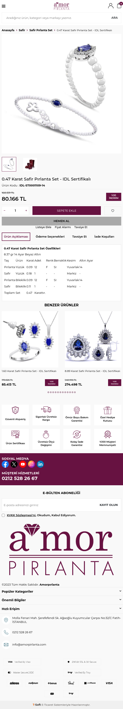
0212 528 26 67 (19, 478)
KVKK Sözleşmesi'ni (21, 515)
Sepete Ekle (66, 210)
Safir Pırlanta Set (40, 30)
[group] (61, 93)
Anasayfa (8, 30)
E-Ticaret (47, 704)
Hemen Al (61, 221)
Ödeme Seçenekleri (50, 236)
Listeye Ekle (43, 227)
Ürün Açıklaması (16, 236)
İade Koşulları (104, 236)
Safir (22, 30)
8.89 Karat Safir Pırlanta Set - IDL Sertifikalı (92, 371)
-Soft (37, 704)
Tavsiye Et (80, 227)
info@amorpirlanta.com (29, 644)
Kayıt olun (109, 505)
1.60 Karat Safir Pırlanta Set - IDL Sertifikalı (29, 371)
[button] (48, 392)
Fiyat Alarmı (63, 227)
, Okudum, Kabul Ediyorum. (39, 515)
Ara (114, 17)
